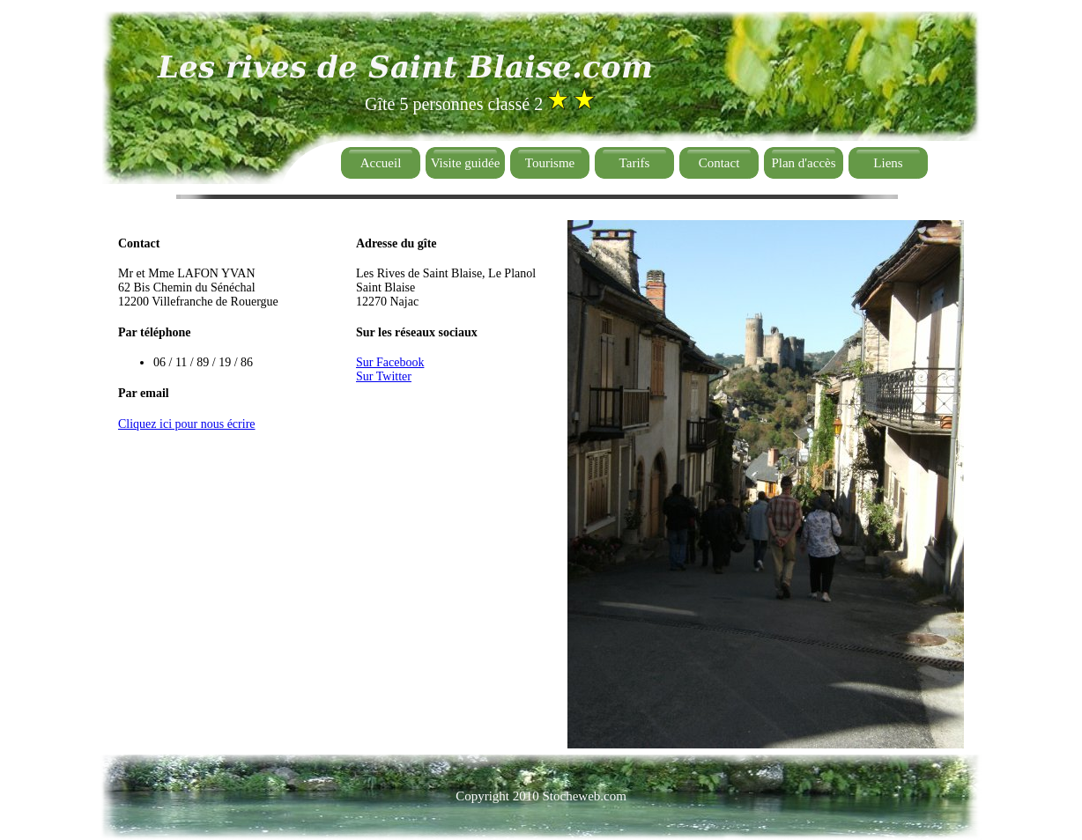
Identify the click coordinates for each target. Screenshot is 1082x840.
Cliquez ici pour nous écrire (187, 424)
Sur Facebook (390, 362)
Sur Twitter (383, 376)
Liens (887, 163)
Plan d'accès (803, 163)
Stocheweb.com (584, 796)
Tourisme (549, 163)
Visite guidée (465, 163)
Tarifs (634, 163)
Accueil (381, 163)
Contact (719, 163)
